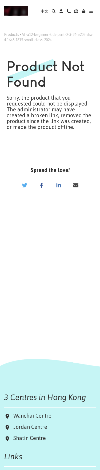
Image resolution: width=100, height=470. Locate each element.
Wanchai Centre (33, 416)
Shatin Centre (28, 438)
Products (11, 34)
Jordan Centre (29, 427)
